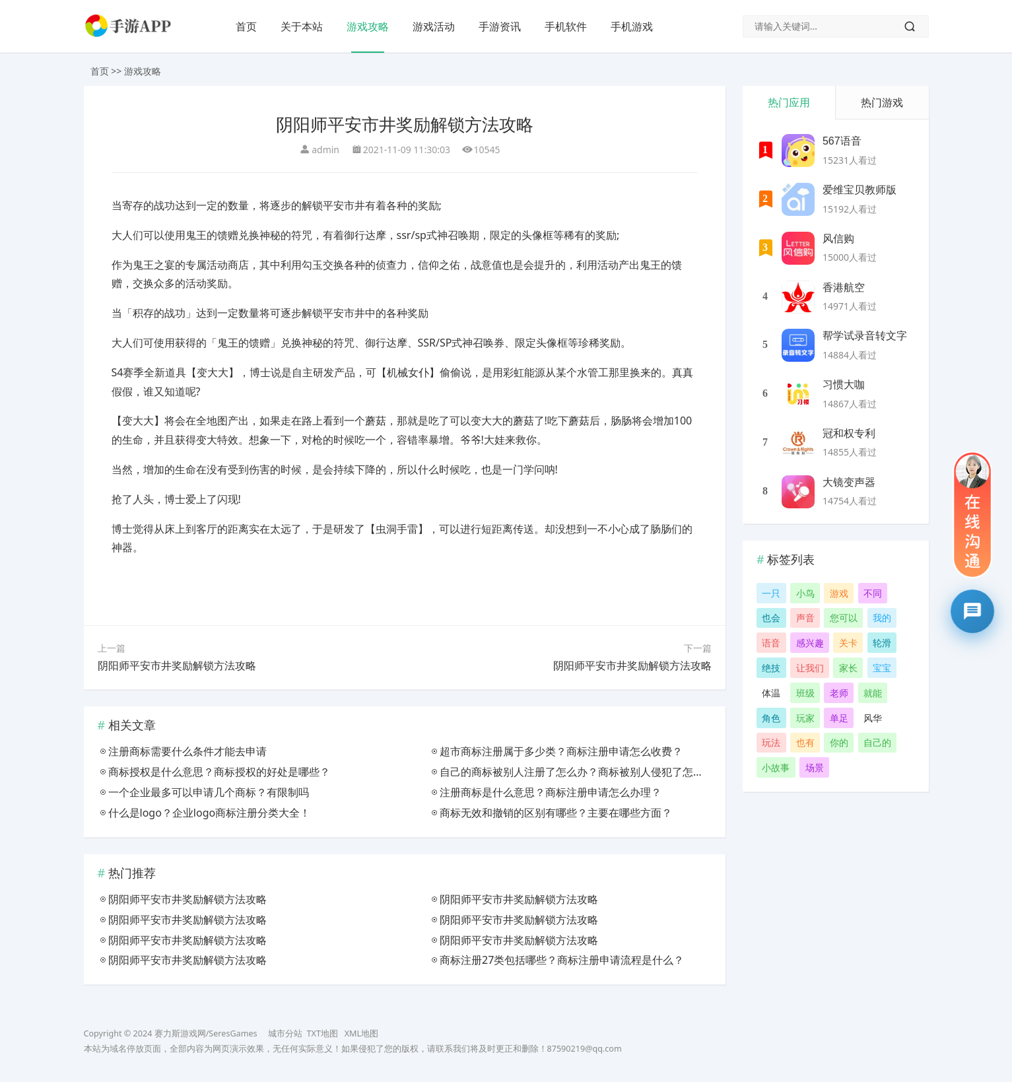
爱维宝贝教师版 (859, 189)
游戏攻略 (368, 26)
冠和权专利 (849, 433)
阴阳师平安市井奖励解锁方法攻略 (177, 665)
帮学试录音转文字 (865, 335)
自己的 (877, 742)
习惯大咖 (844, 384)
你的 (839, 742)
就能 (872, 693)
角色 (771, 718)
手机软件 (566, 26)
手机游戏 (632, 26)
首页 (246, 26)
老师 (839, 693)
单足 (839, 718)
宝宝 (882, 667)
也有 (805, 742)
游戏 (839, 593)
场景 (814, 767)
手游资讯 (500, 26)
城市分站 (285, 1033)
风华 (872, 718)
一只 (771, 593)
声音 (805, 617)
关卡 (848, 642)
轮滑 (882, 642)
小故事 (776, 767)
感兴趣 (810, 642)
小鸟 (805, 593)
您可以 (844, 617)
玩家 (805, 718)
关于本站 (302, 26)
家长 (848, 667)
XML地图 (361, 1033)
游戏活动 (434, 26)
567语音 (842, 141)
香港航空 (844, 287)
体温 (771, 693)
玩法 (771, 742)
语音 (771, 642)
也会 (771, 617)
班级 (805, 693)
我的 (882, 617)
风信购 (838, 238)
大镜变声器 (849, 482)
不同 (872, 593)
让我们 (810, 667)
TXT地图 (322, 1033)
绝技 (771, 667)
